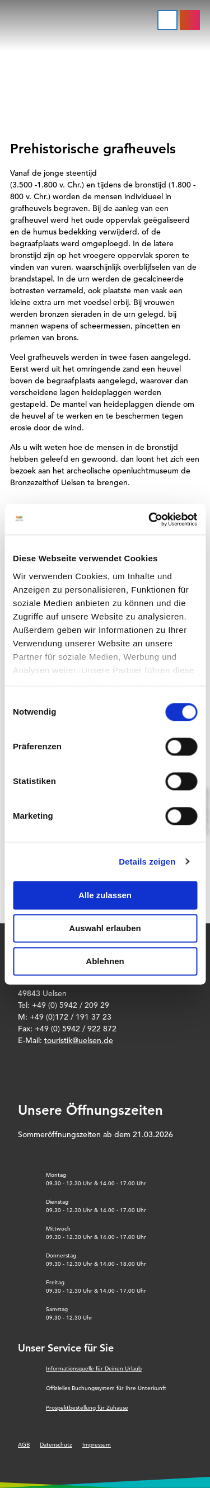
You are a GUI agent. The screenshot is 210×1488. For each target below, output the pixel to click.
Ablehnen (105, 961)
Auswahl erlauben (105, 928)
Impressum (96, 1444)
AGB (24, 1444)
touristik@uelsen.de (78, 1040)
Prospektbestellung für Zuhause (87, 1407)
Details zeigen (147, 861)
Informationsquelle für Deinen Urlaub (94, 1368)
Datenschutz (56, 1444)
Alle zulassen (105, 895)
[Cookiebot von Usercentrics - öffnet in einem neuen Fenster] (149, 519)
